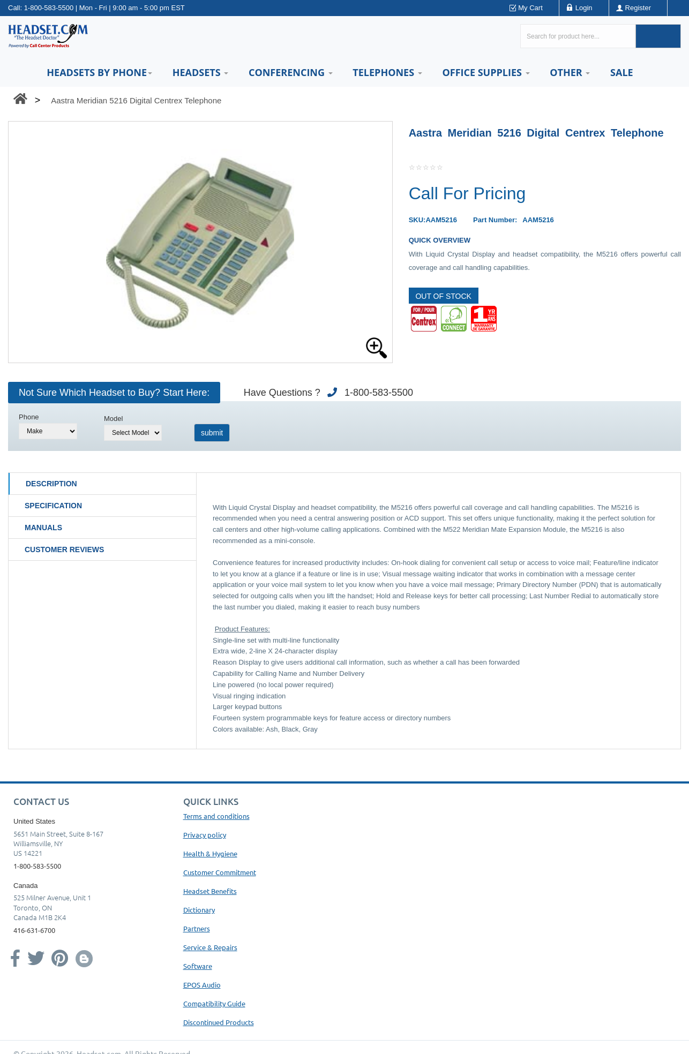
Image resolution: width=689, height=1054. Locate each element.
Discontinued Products (218, 1022)
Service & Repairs (210, 947)
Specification (53, 505)
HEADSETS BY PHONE (99, 72)
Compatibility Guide (214, 1003)
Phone (29, 417)
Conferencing (291, 72)
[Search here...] (577, 36)
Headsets (201, 72)
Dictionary (199, 909)
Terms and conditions (216, 815)
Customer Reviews (64, 549)
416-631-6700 (34, 930)
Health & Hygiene (210, 853)
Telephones (387, 72)
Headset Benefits (210, 890)
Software (197, 965)
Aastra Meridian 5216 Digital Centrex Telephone (136, 100)
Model (113, 419)
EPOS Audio (202, 984)
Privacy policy (204, 834)
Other (570, 72)
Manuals (43, 527)
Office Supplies (485, 72)
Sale (621, 72)
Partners (196, 928)
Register (638, 8)
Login (584, 8)
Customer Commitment (219, 872)
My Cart (530, 8)
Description (51, 483)
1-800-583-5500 (49, 8)
